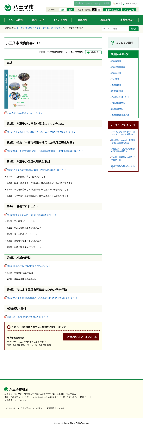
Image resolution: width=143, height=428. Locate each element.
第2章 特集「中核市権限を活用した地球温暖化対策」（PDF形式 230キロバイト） (44, 150)
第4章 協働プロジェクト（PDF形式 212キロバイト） (30, 214)
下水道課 (115, 78)
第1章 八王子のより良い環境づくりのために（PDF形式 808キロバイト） (40, 131)
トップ (20, 28)
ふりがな (130, 10)
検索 (134, 28)
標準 (63, 10)
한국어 (83, 3)
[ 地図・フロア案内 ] (68, 393)
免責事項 (50, 407)
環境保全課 (116, 72)
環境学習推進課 (118, 66)
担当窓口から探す (32, 28)
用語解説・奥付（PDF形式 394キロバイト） (26, 316)
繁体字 (105, 3)
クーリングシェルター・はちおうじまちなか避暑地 (123, 132)
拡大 (70, 10)
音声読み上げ (113, 10)
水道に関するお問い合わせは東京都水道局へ (123, 149)
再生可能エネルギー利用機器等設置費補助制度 (123, 140)
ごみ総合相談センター (121, 96)
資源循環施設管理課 (120, 114)
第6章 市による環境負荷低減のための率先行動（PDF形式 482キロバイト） (41, 297)
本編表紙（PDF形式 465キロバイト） (23, 112)
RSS (118, 4)
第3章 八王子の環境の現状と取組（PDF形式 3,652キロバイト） (35, 169)
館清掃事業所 (117, 108)
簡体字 (94, 4)
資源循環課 (116, 84)
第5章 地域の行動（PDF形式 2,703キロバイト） (28, 265)
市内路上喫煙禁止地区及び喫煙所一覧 (123, 157)
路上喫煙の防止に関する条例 (123, 166)
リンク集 (60, 407)
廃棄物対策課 (117, 90)
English (72, 3)
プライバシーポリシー (34, 407)
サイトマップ (131, 4)
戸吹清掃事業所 (118, 102)
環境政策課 (56, 28)
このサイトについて (13, 407)
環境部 (46, 28)
